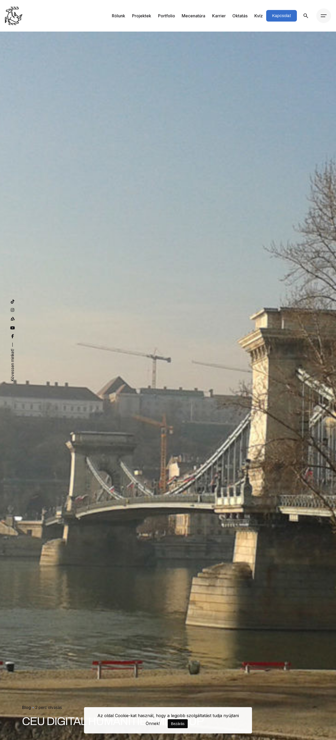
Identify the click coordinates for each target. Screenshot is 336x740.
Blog (26, 685)
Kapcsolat (281, 15)
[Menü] (323, 15)
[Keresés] (306, 15)
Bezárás (177, 724)
